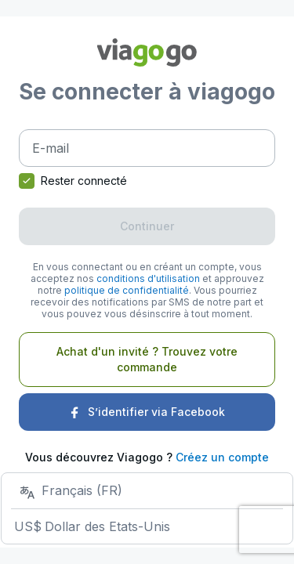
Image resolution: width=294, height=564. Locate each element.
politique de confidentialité (126, 290)
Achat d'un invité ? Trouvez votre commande (147, 359)
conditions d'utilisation (148, 278)
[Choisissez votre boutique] (147, 508)
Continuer (147, 226)
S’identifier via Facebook (147, 411)
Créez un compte (222, 457)
